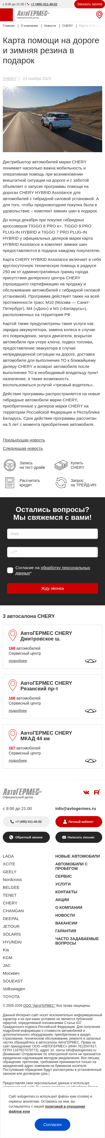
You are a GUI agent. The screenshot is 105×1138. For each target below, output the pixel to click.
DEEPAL (11, 918)
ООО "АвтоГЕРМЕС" (39, 1006)
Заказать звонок (89, 4)
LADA (8, 856)
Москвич (11, 973)
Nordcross (12, 879)
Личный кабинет (81, 821)
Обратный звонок (29, 837)
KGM (7, 957)
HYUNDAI (12, 942)
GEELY (10, 871)
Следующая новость (23, 448)
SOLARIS (12, 934)
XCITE (9, 864)
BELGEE (11, 887)
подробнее (18, 661)
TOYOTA (11, 996)
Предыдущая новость (24, 440)
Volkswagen (14, 988)
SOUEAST (13, 981)
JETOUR (11, 926)
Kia (6, 949)
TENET (10, 895)
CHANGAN (13, 910)
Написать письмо (80, 837)
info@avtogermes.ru (75, 808)
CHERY (10, 78)
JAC (7, 965)
